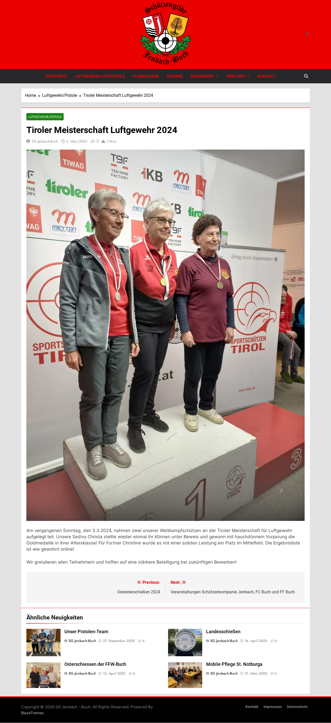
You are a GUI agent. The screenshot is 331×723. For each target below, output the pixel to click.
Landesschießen (223, 632)
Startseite (56, 76)
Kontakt (266, 76)
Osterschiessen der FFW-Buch (95, 664)
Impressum (273, 707)
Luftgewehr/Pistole (44, 117)
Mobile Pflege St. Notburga (234, 664)
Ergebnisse (202, 76)
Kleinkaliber (146, 76)
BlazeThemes (32, 713)
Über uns (235, 76)
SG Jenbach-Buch (45, 141)
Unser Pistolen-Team (86, 632)
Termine (175, 76)
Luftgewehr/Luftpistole (100, 76)
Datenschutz (297, 707)
